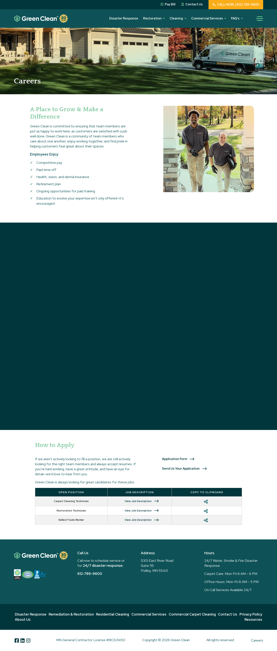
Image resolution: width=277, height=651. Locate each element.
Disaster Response (123, 18)
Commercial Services (207, 18)
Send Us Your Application (181, 469)
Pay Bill (168, 4)
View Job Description (138, 501)
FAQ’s (235, 18)
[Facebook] (17, 640)
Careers (257, 640)
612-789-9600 (89, 573)
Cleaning (176, 18)
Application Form (174, 459)
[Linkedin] (22, 640)
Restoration (152, 18)
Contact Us (192, 4)
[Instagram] (28, 640)
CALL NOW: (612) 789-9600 (236, 5)
